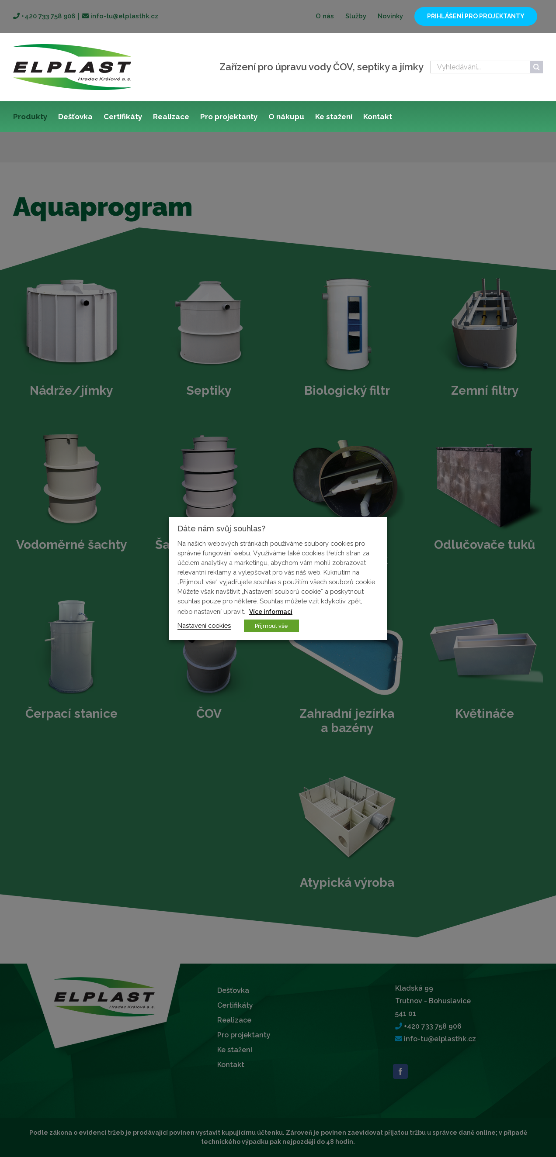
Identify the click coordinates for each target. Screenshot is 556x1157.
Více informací (270, 611)
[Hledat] (536, 67)
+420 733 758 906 (47, 16)
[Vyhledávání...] (480, 67)
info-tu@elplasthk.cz (123, 16)
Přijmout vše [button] (271, 626)
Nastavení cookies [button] (204, 625)
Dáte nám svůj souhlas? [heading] (221, 528)
